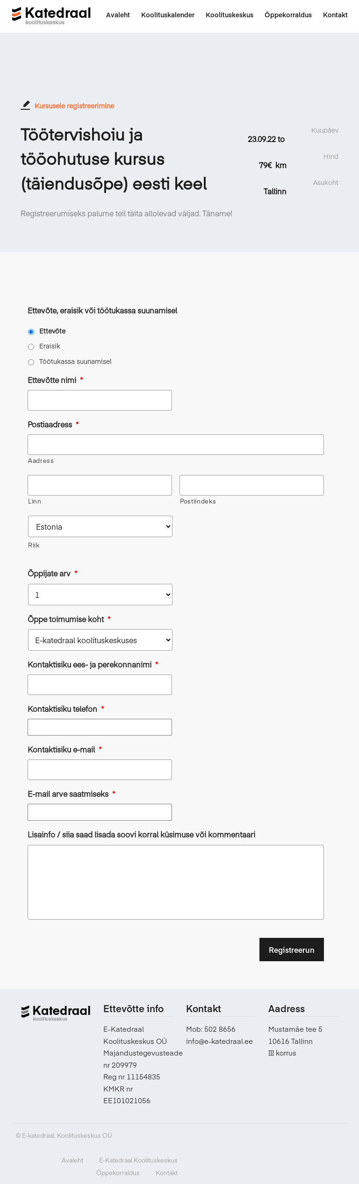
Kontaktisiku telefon (66, 709)
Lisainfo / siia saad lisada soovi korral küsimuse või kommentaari (141, 834)
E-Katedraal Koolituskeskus (138, 1160)
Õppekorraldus (118, 1172)
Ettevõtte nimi (55, 380)
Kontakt (167, 1172)
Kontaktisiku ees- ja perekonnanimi (93, 664)
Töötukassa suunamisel (75, 361)
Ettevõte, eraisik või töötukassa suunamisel (102, 310)
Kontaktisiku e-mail (64, 749)
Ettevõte (52, 330)
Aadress (41, 460)
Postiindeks (198, 501)
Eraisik (49, 345)
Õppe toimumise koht (69, 619)
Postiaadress (53, 424)
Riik (34, 545)
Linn (35, 501)
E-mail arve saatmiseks (71, 794)
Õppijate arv (52, 573)
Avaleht (72, 1160)
